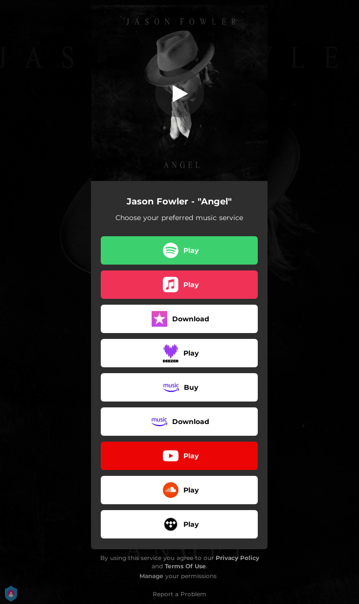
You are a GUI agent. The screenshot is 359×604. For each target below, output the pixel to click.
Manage (151, 576)
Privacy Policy (237, 557)
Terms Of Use (185, 566)
